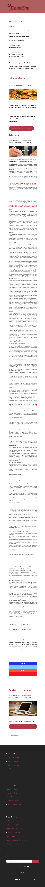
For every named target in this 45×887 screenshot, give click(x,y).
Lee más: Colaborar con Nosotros (23, 726)
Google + (23, 670)
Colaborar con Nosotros (20, 690)
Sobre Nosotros (14, 735)
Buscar (35, 861)
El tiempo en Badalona (13, 765)
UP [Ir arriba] (22, 872)
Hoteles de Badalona (13, 801)
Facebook (23, 663)
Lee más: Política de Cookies (21, 128)
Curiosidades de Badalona (14, 804)
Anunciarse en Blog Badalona (15, 828)
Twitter (23, 666)
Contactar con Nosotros (20, 624)
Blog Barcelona (11, 836)
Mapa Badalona (16, 21)
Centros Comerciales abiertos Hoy (16, 840)
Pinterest (23, 674)
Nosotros (29, 83)
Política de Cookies (18, 78)
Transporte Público (12, 793)
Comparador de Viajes (13, 844)
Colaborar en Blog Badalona (15, 825)
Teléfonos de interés (12, 761)
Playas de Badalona (12, 797)
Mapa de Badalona (12, 789)
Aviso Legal (14, 135)
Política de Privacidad (20, 879)
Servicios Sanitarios (12, 773)
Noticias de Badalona (13, 757)
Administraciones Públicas (14, 769)
